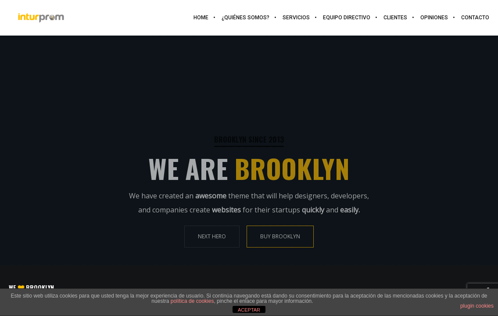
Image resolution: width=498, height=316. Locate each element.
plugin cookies (477, 306)
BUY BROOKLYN (280, 236)
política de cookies (192, 301)
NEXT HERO (212, 236)
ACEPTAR (249, 309)
